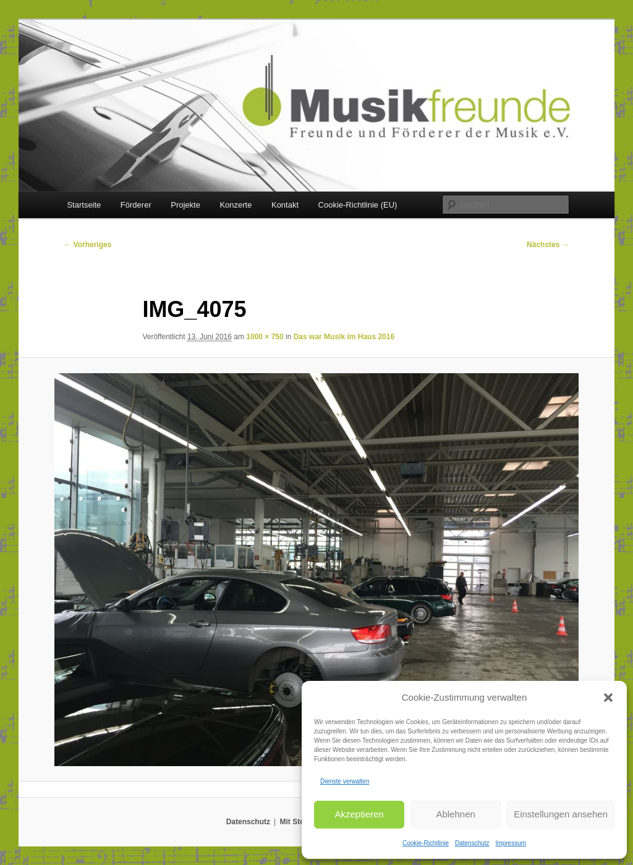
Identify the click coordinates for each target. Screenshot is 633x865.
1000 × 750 (264, 336)
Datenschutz (472, 843)
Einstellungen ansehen (561, 814)
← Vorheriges (87, 244)
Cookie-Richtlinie (425, 843)
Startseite (84, 204)
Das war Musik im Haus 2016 (344, 336)
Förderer (136, 204)
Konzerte (235, 204)
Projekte (185, 204)
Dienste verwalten (344, 781)
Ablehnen (455, 814)
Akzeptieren (358, 814)
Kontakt (285, 204)
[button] (608, 697)
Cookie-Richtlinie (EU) (357, 204)
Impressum (511, 843)
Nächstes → (548, 244)
